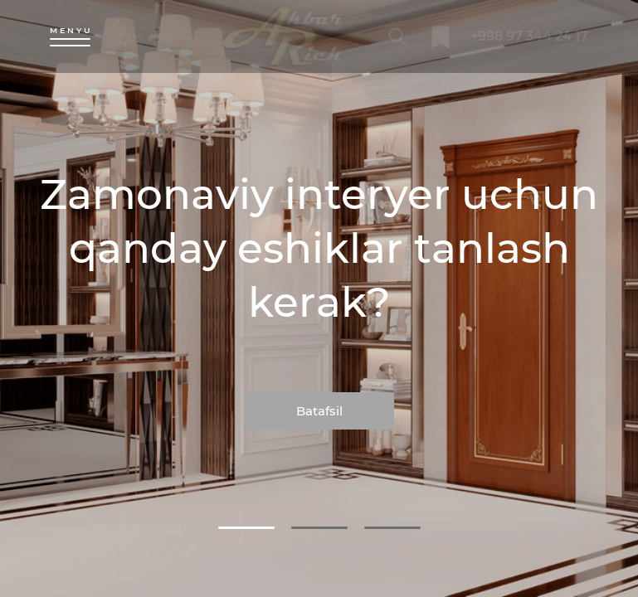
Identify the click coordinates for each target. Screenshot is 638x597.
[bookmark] (440, 36)
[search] (397, 36)
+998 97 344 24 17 (529, 36)
